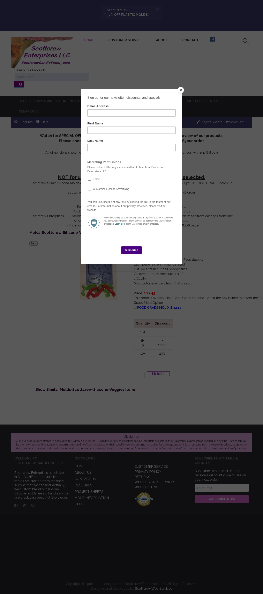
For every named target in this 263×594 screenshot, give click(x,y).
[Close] (181, 90)
